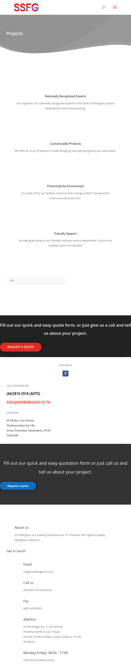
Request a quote (17, 486)
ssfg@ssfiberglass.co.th (28, 402)
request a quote (20, 347)
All (11, 280)
